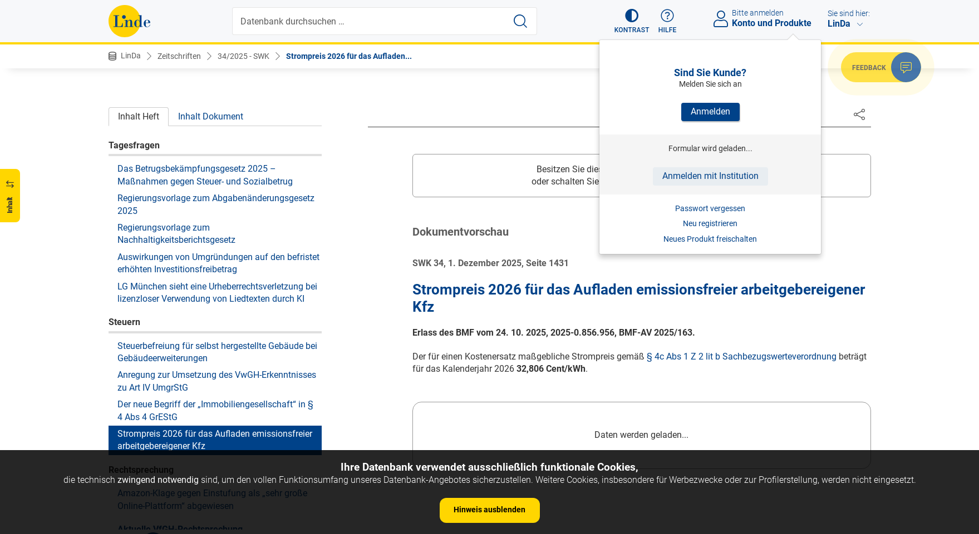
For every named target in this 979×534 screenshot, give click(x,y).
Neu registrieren (710, 223)
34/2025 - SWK (243, 56)
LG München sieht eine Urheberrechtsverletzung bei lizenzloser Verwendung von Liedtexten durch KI (217, 208)
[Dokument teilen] (859, 114)
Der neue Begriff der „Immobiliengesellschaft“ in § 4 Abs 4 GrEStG (215, 326)
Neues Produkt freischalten (710, 238)
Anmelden (710, 111)
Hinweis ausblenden (489, 509)
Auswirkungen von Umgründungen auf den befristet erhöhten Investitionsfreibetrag (218, 179)
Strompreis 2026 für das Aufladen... (349, 56)
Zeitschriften (179, 56)
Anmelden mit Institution (710, 176)
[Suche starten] (520, 21)
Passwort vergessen (710, 208)
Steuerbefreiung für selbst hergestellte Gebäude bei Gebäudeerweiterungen (217, 268)
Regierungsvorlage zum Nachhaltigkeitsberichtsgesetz (176, 149)
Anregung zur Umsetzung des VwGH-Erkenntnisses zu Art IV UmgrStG (216, 297)
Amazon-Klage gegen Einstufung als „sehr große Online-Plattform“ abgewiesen (212, 415)
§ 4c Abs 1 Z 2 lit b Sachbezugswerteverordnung (742, 356)
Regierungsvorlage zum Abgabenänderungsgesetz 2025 (215, 120)
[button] (632, 21)
